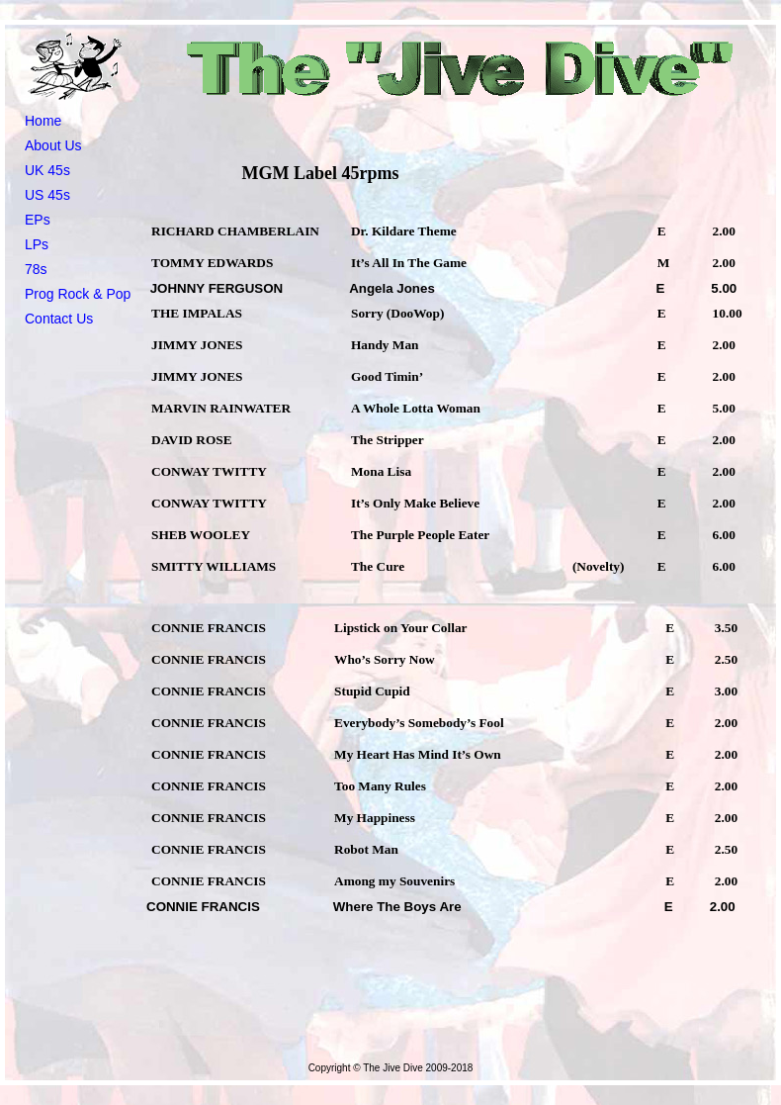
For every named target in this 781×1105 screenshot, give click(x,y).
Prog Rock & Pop (77, 294)
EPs (37, 220)
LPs (36, 244)
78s (36, 269)
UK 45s (47, 170)
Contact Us (59, 318)
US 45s (47, 195)
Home (43, 121)
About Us (53, 145)
